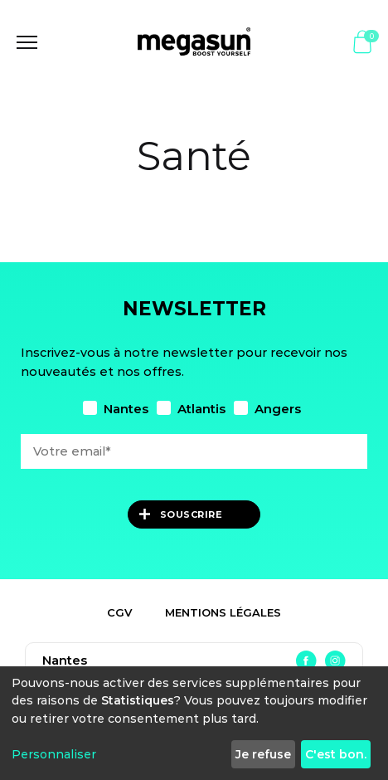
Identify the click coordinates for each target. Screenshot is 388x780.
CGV (119, 612)
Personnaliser (54, 754)
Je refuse (263, 754)
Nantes (115, 409)
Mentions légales (223, 612)
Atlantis (191, 409)
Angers (267, 409)
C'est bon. (335, 754)
